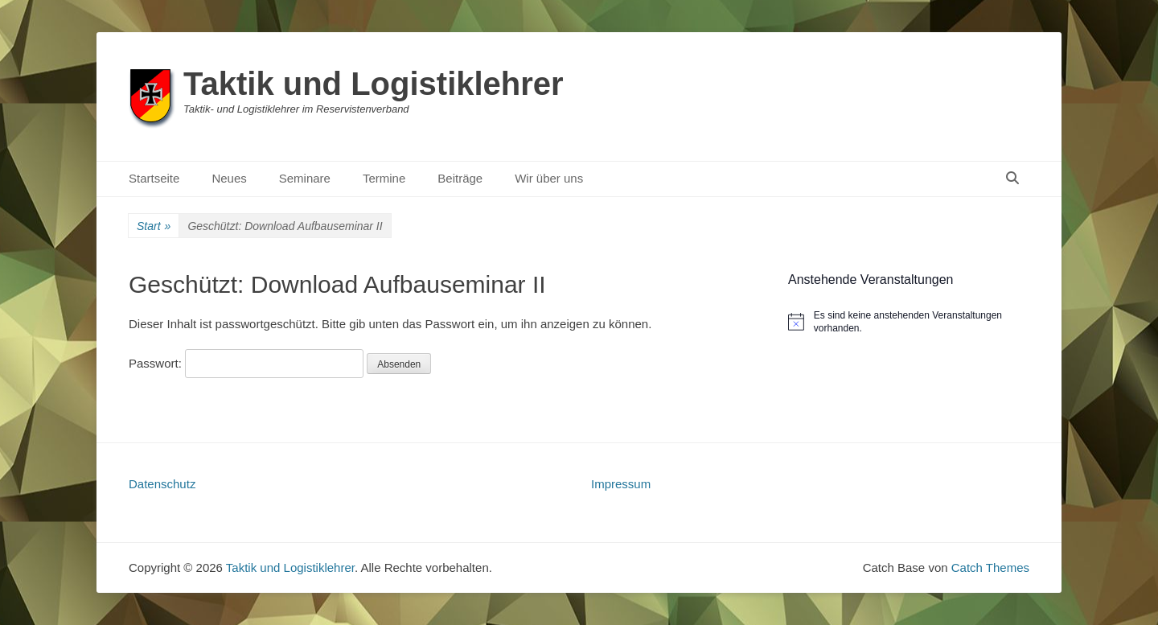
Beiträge (459, 178)
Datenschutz (162, 484)
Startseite (154, 178)
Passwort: (246, 363)
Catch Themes (990, 567)
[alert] (908, 322)
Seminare (305, 178)
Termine (384, 178)
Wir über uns (549, 178)
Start (153, 226)
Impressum (621, 484)
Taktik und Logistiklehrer (373, 83)
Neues (228, 178)
